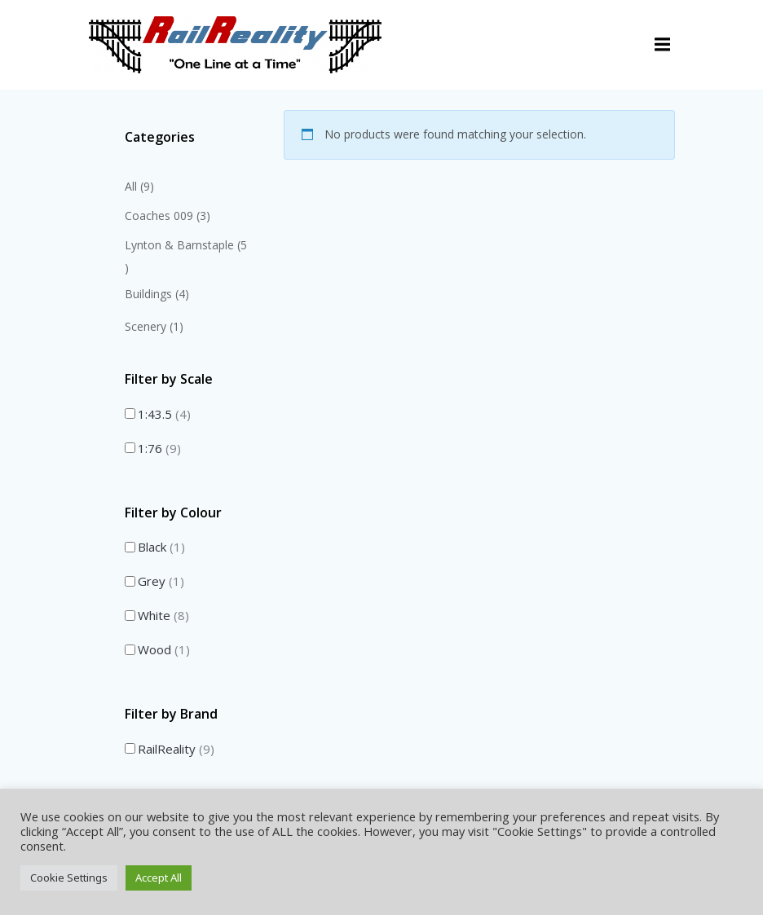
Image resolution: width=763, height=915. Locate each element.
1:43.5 (164, 413)
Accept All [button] (158, 877)
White (163, 615)
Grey (161, 581)
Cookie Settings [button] (69, 877)
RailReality (176, 748)
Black (161, 547)
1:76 (159, 447)
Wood (164, 649)
